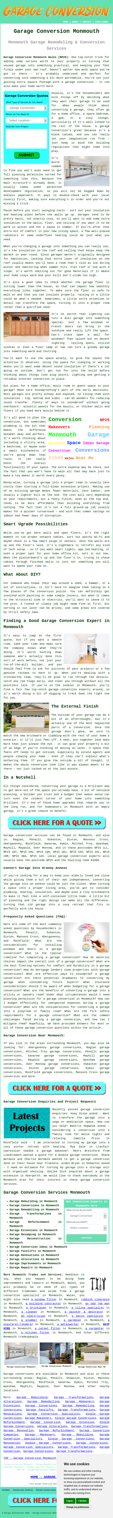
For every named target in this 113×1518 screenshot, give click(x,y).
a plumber (29, 1320)
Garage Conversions (41, 1405)
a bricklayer (36, 1307)
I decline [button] (82, 1501)
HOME (65, 22)
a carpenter (94, 1328)
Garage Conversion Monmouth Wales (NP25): (37, 57)
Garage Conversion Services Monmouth (47, 1192)
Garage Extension (80, 1422)
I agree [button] (69, 1501)
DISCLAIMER (101, 22)
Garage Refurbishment (56, 1430)
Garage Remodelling (43, 1401)
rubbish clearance (95, 1299)
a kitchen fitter (35, 1332)
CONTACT (86, 22)
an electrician (33, 1316)
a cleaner (29, 1311)
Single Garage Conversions (75, 1418)
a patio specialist (88, 1316)
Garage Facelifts (40, 1409)
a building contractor (43, 1303)
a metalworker (68, 1324)
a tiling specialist (87, 1307)
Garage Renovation (19, 1430)
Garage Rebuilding (32, 1397)
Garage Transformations (73, 1397)
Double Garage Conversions (48, 1443)
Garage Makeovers (79, 1401)
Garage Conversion (45, 1422)
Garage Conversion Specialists (53, 1414)
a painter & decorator (84, 1311)
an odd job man (97, 1303)
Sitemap (6, 1490)
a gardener (72, 1320)
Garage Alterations (52, 1426)
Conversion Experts (23, 1490)
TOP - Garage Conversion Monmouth (30, 1458)
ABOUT (75, 22)
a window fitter (44, 1299)
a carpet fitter (48, 1328)
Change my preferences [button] (77, 1507)
